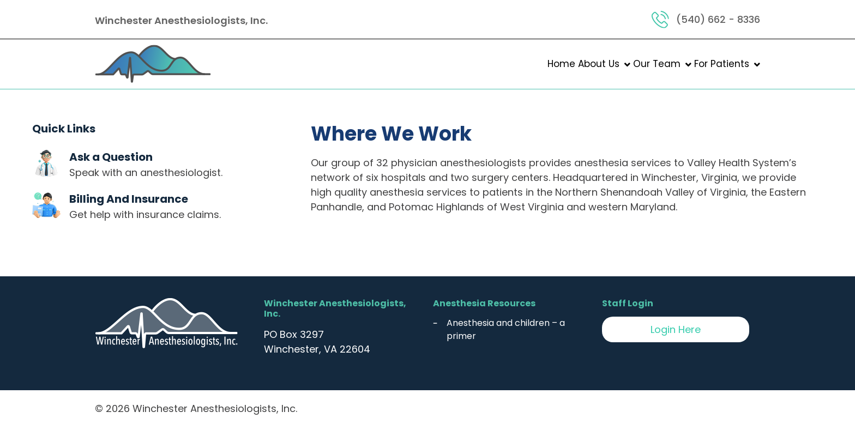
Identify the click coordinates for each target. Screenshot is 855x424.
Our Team (657, 63)
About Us (598, 63)
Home (561, 63)
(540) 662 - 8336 (718, 19)
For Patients (721, 63)
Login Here (676, 329)
